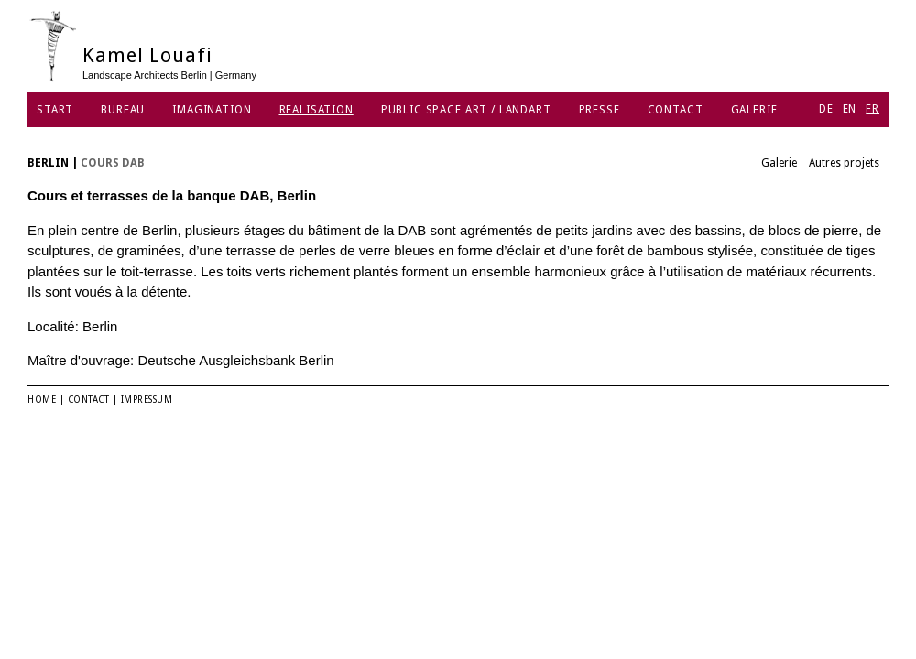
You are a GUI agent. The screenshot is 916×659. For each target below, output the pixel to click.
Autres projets (844, 163)
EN (850, 109)
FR (872, 109)
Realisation (316, 109)
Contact (675, 109)
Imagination (211, 109)
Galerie (754, 109)
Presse (599, 109)
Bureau (123, 109)
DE (826, 109)
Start (55, 109)
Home (41, 399)
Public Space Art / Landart (466, 109)
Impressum (147, 399)
